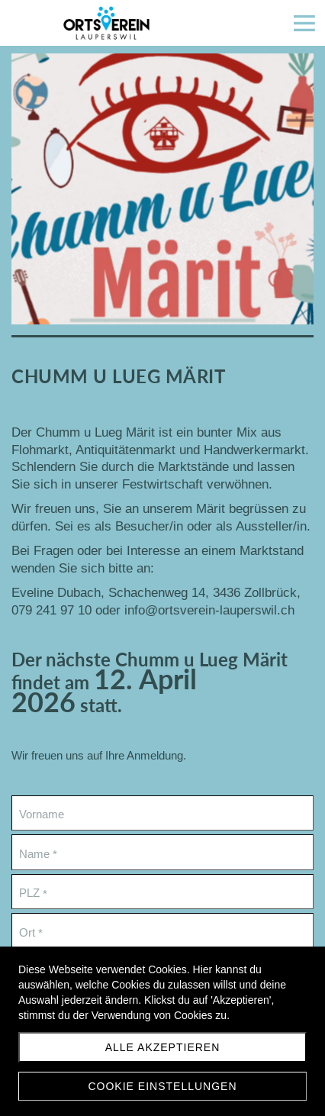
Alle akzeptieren (162, 1047)
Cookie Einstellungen (162, 1086)
